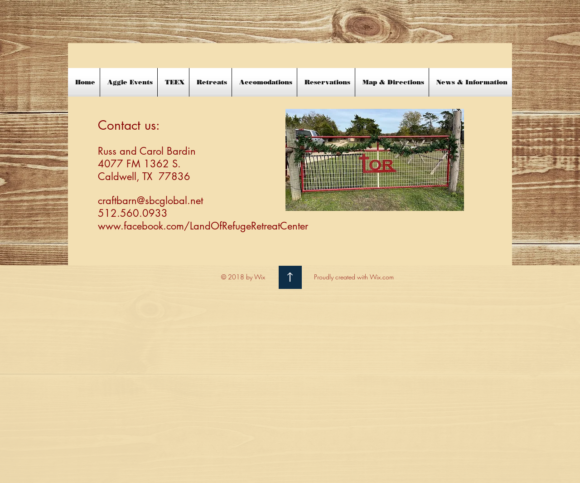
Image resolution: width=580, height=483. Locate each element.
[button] (470, 82)
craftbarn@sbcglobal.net (150, 200)
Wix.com (382, 277)
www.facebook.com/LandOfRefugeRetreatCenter (203, 226)
